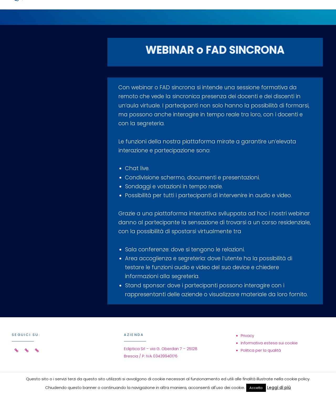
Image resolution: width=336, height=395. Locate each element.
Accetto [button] (256, 387)
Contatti (294, 12)
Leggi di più (279, 387)
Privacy (247, 335)
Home (144, 12)
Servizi (178, 12)
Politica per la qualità (261, 350)
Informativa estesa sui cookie (269, 343)
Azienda (251, 12)
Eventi (214, 12)
